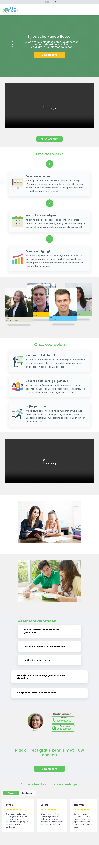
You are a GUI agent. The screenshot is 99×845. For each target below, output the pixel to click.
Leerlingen (27, 793)
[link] (10, 9)
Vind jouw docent (49, 139)
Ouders (11, 793)
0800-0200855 (49, 2)
